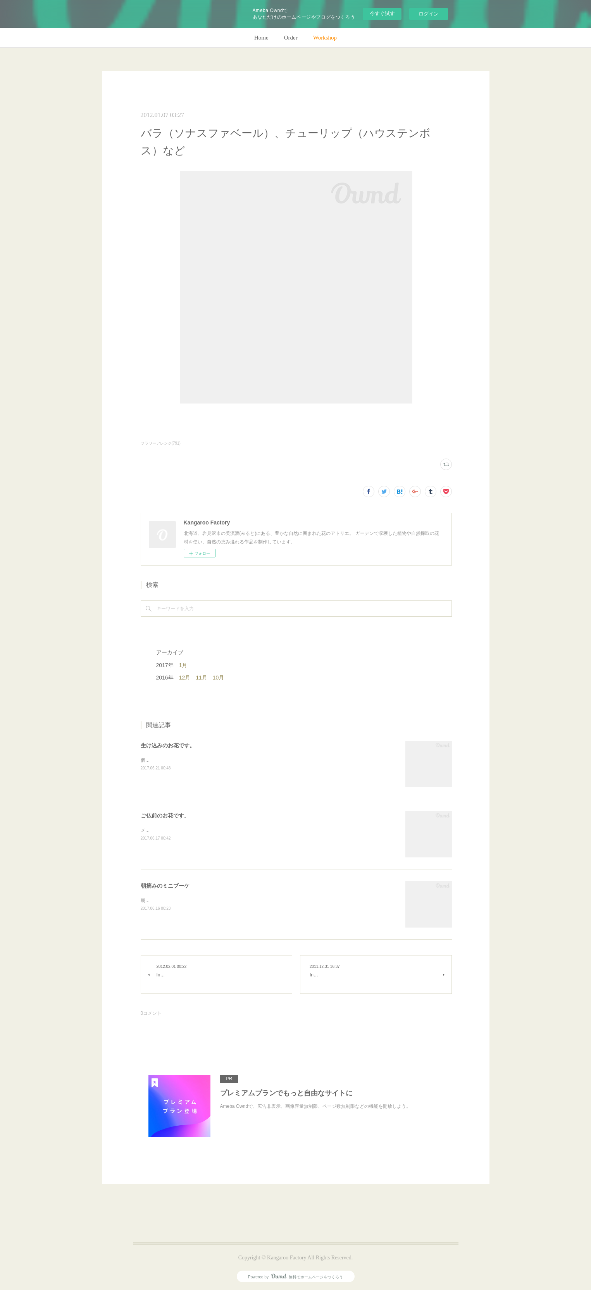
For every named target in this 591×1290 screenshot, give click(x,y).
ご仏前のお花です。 (165, 815)
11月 (201, 677)
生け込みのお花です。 (168, 745)
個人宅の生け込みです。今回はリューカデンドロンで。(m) (202, 760)
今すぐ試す (382, 13)
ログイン (429, 14)
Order (291, 37)
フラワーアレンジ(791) (161, 443)
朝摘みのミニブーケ (165, 886)
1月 (183, 665)
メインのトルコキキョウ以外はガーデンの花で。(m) (195, 830)
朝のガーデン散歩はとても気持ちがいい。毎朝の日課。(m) (202, 900)
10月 (218, 677)
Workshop (325, 37)
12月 (185, 677)
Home (261, 37)
